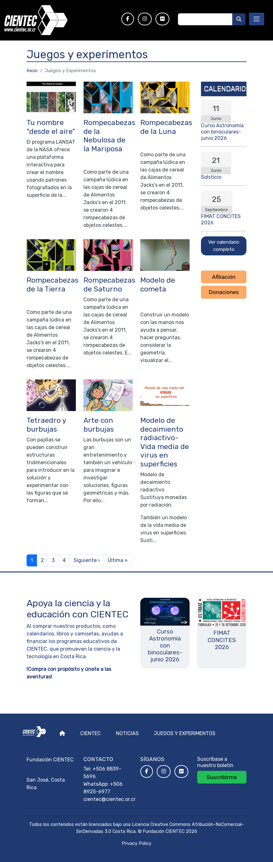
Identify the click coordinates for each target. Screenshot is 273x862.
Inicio (32, 70)
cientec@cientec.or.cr (109, 799)
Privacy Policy (136, 843)
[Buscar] (239, 19)
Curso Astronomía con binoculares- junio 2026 (222, 131)
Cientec (90, 733)
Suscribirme (222, 777)
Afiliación (223, 277)
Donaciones (224, 292)
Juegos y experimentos (184, 733)
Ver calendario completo (223, 245)
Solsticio (211, 177)
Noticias (127, 733)
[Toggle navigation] (256, 19)
